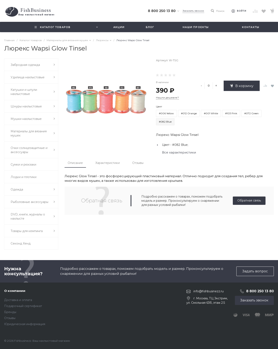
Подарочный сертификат (23, 306)
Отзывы (137, 163)
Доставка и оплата (18, 300)
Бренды (10, 312)
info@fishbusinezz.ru (208, 291)
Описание (75, 163)
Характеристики (107, 163)
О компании (14, 291)
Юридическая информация (24, 324)
